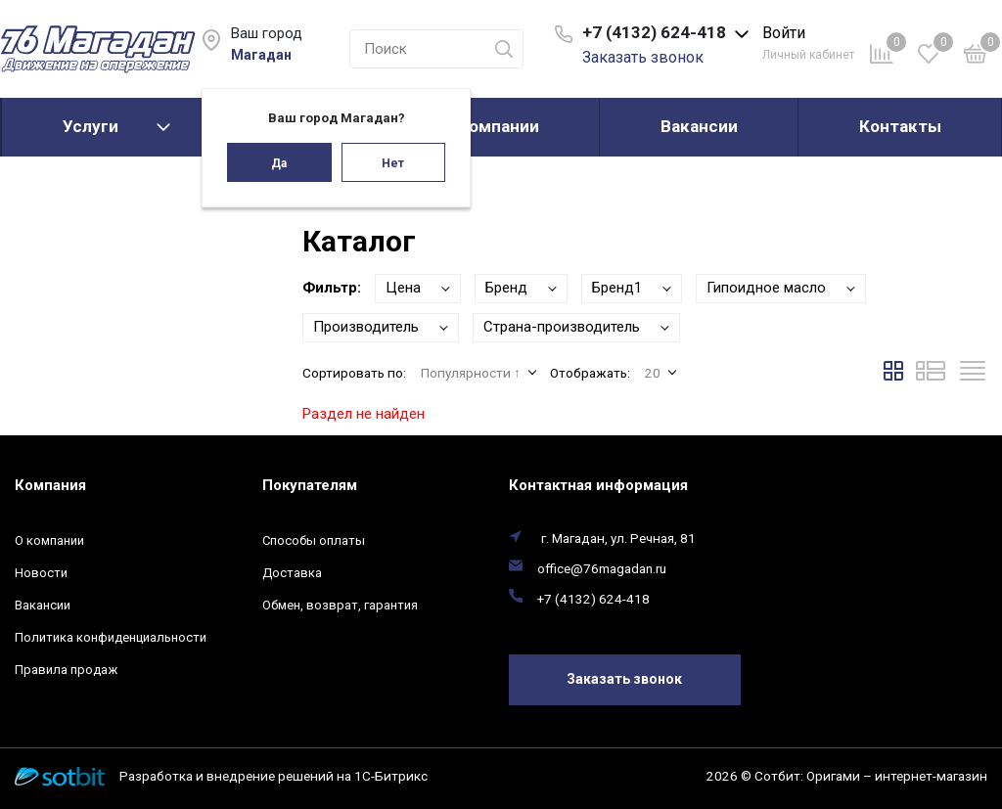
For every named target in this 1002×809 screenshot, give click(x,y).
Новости (41, 572)
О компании (491, 126)
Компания (50, 485)
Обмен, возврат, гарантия (340, 605)
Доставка (292, 572)
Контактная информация (598, 485)
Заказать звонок (643, 57)
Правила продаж (66, 669)
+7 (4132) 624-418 (593, 599)
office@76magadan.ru (601, 568)
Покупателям (309, 485)
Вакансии (699, 126)
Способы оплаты (313, 540)
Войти (783, 32)
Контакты (900, 126)
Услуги (90, 126)
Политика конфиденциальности (110, 637)
